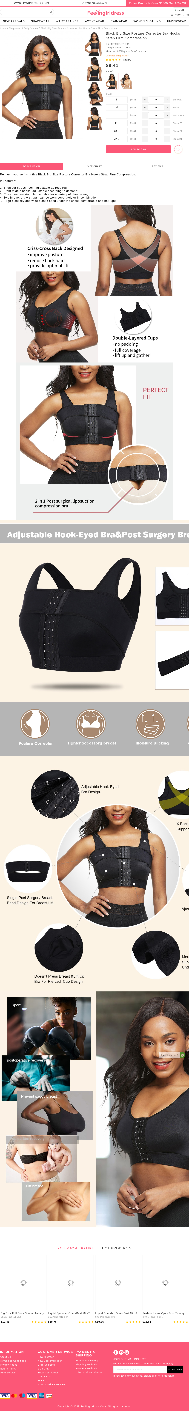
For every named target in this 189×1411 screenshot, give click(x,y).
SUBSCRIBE (175, 1369)
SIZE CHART (94, 166)
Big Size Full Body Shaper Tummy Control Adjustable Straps (23, 1313)
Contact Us (44, 1376)
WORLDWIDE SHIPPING (31, 3)
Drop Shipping (46, 1364)
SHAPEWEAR (40, 21)
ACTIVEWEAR (94, 21)
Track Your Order (48, 1372)
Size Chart (44, 1368)
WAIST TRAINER (67, 21)
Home (3, 28)
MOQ (41, 1380)
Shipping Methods (86, 1364)
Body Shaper (31, 28)
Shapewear (15, 28)
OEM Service (8, 1372)
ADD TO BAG (138, 149)
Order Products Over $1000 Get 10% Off (157, 3)
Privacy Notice (8, 1364)
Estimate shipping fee (117, 56)
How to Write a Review (51, 1384)
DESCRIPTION (31, 166)
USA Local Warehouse (89, 1372)
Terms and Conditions (13, 1360)
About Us (5, 1357)
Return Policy (8, 1368)
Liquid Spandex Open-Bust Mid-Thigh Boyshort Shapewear (71, 1313)
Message (169, 1375)
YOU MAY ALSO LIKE (75, 1248)
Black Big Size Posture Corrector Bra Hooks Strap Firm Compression (79, 28)
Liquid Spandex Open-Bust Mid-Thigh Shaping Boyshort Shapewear (118, 1313)
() (178, 15)
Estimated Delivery (87, 1360)
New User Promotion (50, 1360)
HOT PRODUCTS (117, 1248)
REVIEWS (157, 166)
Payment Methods (86, 1368)
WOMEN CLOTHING (147, 21)
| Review (126, 60)
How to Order (46, 1357)
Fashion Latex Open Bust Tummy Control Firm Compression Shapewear (165, 1313)
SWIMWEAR (119, 21)
